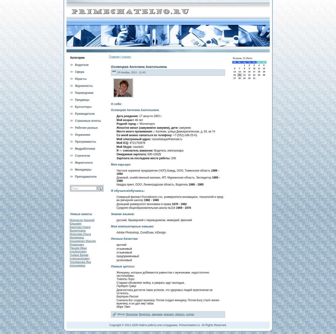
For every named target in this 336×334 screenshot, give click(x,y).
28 (239, 78)
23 (249, 75)
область (180, 314)
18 (259, 72)
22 (244, 75)
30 (249, 78)
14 (239, 72)
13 (234, 72)
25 (259, 75)
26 (264, 75)
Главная (114, 56)
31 (254, 78)
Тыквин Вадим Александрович (80, 256)
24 (254, 75)
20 (234, 75)
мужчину (169, 314)
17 (254, 72)
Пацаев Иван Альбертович (78, 249)
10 (254, 68)
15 (244, 72)
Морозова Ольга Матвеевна (80, 236)
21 (239, 75)
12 (264, 68)
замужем (157, 314)
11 (259, 68)
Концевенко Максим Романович (83, 243)
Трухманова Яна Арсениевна (80, 263)
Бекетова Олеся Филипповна (80, 229)
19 (264, 72)
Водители (132, 314)
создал (126, 56)
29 (244, 78)
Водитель (144, 314)
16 (249, 72)
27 (234, 78)
